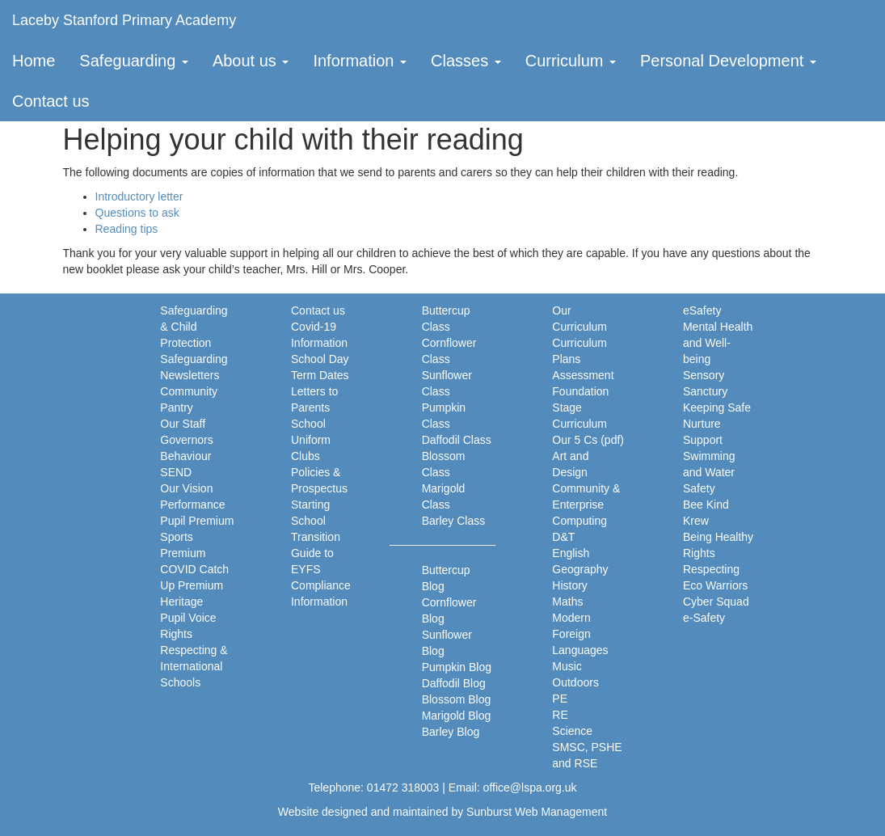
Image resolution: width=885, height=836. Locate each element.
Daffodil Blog (454, 683)
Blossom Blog (456, 699)
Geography (580, 569)
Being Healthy (718, 536)
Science (572, 730)
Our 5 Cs (574, 439)
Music (567, 666)
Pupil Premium (197, 520)
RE (559, 714)
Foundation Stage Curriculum (580, 407)
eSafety (702, 310)
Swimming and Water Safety (709, 472)
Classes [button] (466, 61)
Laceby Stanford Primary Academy (124, 20)
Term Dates (320, 375)
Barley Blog (451, 731)
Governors (186, 439)
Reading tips (126, 228)
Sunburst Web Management (536, 811)
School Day (320, 359)
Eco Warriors (715, 585)
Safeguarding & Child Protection (193, 326)
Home (33, 61)
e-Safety (704, 617)
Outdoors (575, 682)
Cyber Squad (716, 601)
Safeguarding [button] (133, 61)
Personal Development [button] (728, 61)
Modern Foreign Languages (580, 634)
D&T (563, 536)
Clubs (305, 456)
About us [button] (251, 61)
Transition (315, 536)
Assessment (582, 375)
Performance (192, 504)
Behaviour (185, 456)
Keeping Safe (717, 407)
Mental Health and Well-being (717, 342)
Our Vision (186, 488)
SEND (176, 472)
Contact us (51, 101)
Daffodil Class (456, 439)
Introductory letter (139, 196)
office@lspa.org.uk (530, 787)
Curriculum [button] (570, 61)
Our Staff (182, 423)
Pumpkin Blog (456, 667)
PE (559, 698)
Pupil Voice (188, 617)
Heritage (181, 601)
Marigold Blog (456, 715)
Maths (567, 601)
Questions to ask (137, 212)
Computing (579, 520)
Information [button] (360, 61)
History (570, 585)
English (570, 553)
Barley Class (454, 520)
